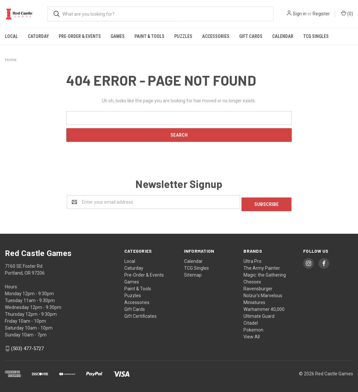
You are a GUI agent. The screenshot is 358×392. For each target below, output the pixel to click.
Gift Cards (250, 36)
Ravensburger (257, 286)
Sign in (299, 13)
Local (11, 36)
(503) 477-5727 (27, 346)
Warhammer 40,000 (264, 307)
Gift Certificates (140, 313)
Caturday (38, 36)
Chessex (252, 279)
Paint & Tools (149, 36)
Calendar (282, 36)
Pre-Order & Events (80, 36)
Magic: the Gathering (264, 272)
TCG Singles (316, 36)
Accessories (215, 36)
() (347, 13)
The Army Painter (261, 265)
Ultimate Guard (258, 313)
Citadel (250, 320)
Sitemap (193, 272)
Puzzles (183, 36)
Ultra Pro (252, 259)
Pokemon (253, 327)
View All (251, 334)
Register (321, 13)
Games (118, 36)
